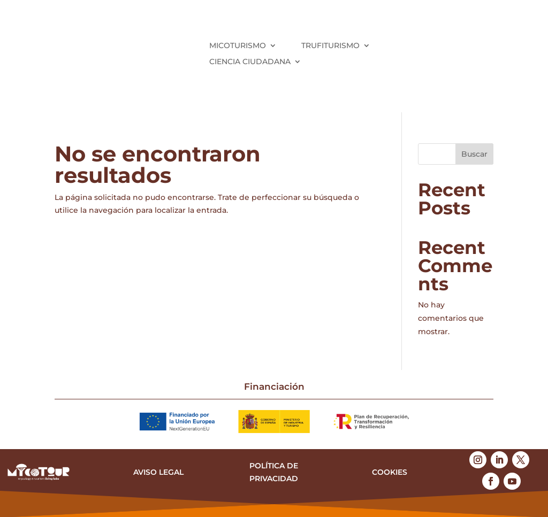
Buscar (474, 154)
